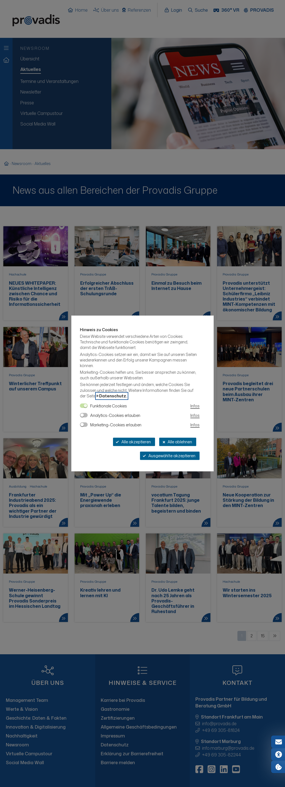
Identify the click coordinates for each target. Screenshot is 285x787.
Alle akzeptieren (133, 442)
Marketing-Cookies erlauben (115, 425)
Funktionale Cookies (108, 406)
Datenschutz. (113, 396)
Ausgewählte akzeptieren (169, 456)
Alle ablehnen (177, 442)
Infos (195, 406)
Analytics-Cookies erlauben (115, 415)
